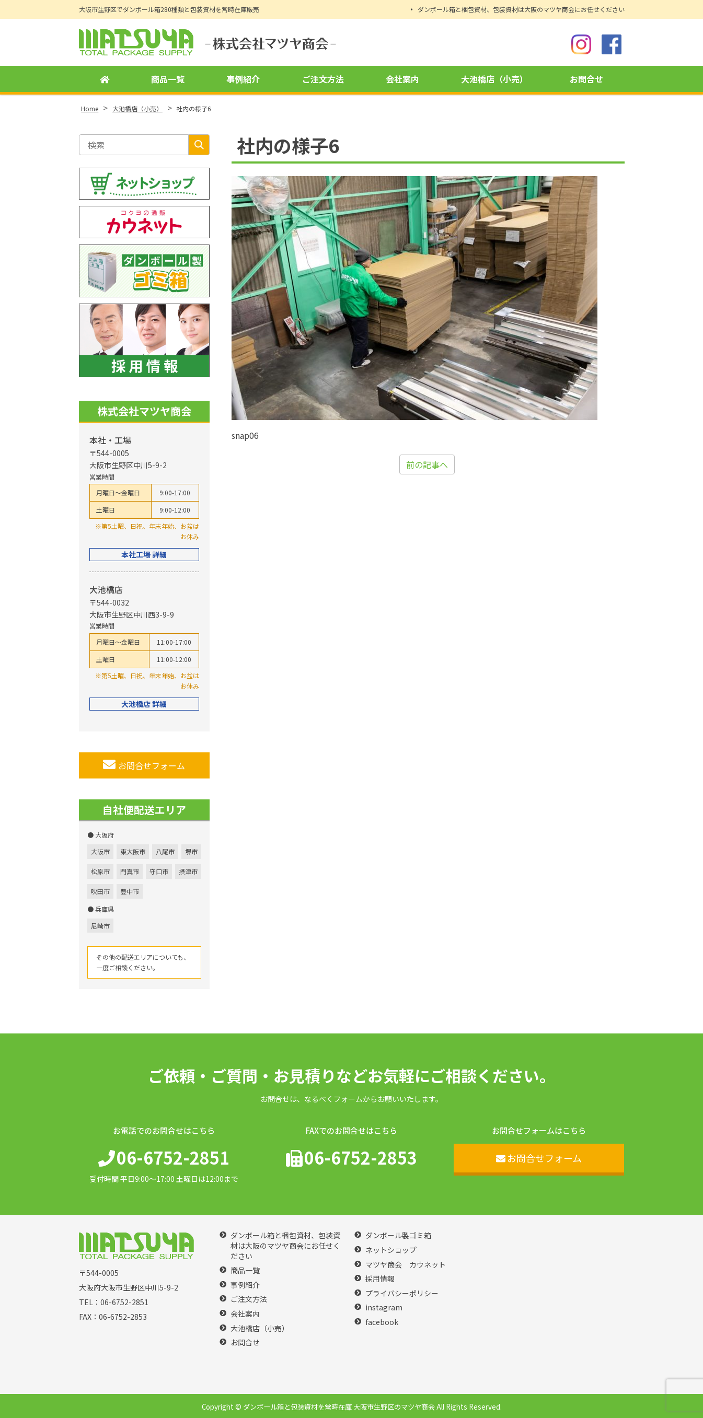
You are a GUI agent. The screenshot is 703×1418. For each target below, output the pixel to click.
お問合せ (586, 79)
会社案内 (402, 79)
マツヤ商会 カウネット (405, 1265)
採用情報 (380, 1279)
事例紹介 (243, 79)
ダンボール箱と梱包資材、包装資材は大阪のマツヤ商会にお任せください (521, 9)
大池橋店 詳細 (144, 704)
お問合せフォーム (144, 765)
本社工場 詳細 (144, 554)
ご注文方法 (323, 79)
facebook (381, 1322)
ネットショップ (391, 1250)
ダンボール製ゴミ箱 (398, 1235)
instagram (383, 1307)
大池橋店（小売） (494, 79)
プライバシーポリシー (402, 1293)
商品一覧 (168, 79)
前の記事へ (427, 464)
